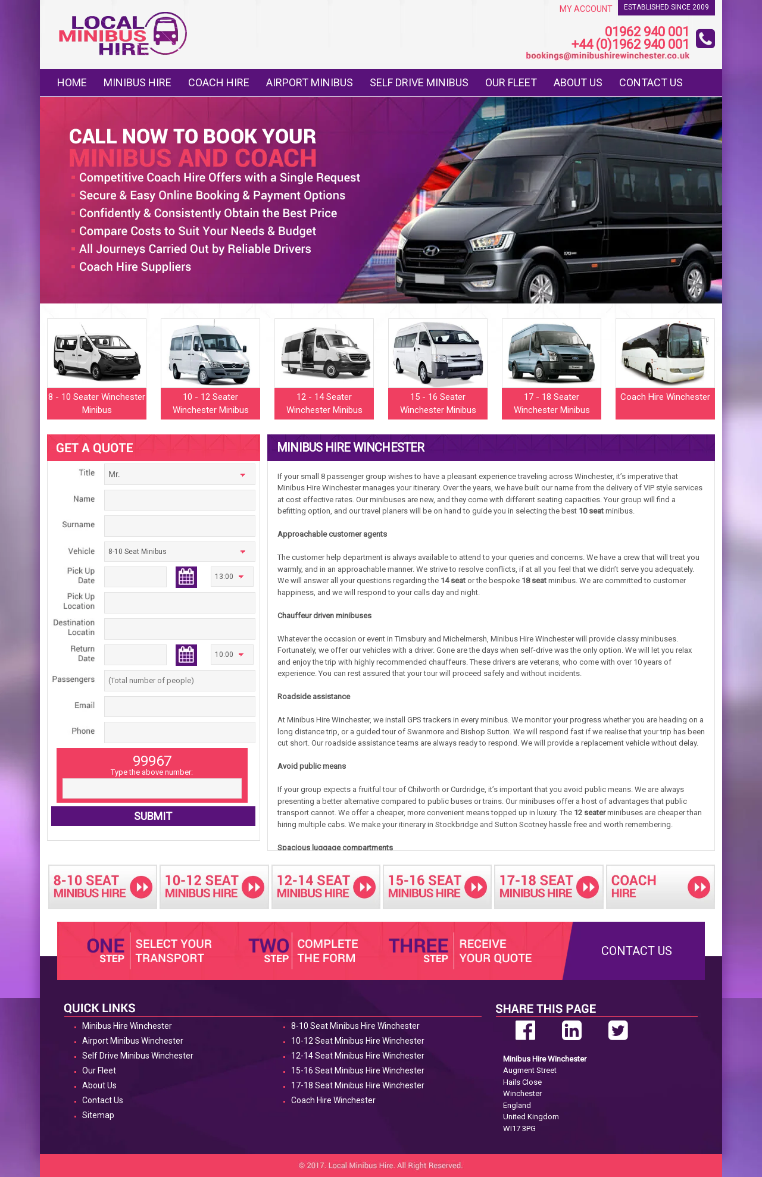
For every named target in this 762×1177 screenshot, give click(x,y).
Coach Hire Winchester (333, 1100)
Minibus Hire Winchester (127, 1026)
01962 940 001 (647, 32)
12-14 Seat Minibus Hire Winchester (357, 1055)
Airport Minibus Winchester (132, 1040)
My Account (586, 9)
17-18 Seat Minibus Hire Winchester (357, 1085)
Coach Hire (218, 82)
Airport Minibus (309, 82)
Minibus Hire (137, 82)
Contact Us (651, 82)
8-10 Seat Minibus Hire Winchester (355, 1026)
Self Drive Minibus (419, 82)
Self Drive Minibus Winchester (137, 1055)
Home (72, 82)
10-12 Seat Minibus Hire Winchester (357, 1040)
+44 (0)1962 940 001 (630, 45)
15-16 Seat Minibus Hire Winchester (357, 1070)
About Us (578, 82)
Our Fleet (511, 82)
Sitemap (98, 1115)
